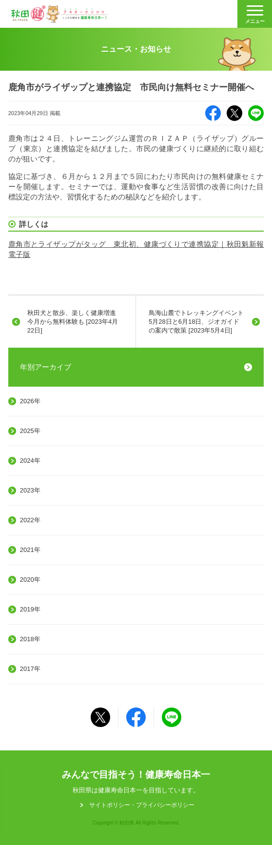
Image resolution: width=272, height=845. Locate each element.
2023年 (30, 490)
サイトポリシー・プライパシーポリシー (141, 805)
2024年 (30, 460)
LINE (256, 113)
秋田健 (59, 14)
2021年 (30, 549)
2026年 (30, 401)
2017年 (30, 668)
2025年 (30, 430)
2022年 (30, 520)
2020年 (30, 579)
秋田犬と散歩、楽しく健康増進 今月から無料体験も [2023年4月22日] (74, 321)
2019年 (30, 609)
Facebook (213, 113)
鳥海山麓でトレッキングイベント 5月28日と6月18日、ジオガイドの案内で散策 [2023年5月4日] (199, 321)
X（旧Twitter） (234, 113)
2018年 (30, 639)
